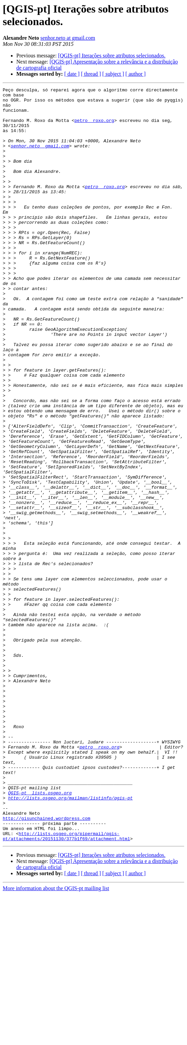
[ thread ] (91, 74)
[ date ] (72, 74)
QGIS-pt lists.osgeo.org (40, 934)
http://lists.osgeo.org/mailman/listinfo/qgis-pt (70, 940)
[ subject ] (113, 74)
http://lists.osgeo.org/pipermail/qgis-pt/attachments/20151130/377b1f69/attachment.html (66, 986)
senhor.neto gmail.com (40, 158)
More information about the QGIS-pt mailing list (56, 1039)
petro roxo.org (94, 127)
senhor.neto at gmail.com (67, 38)
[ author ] (135, 74)
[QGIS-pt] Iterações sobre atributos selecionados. (112, 55)
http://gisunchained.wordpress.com (46, 965)
